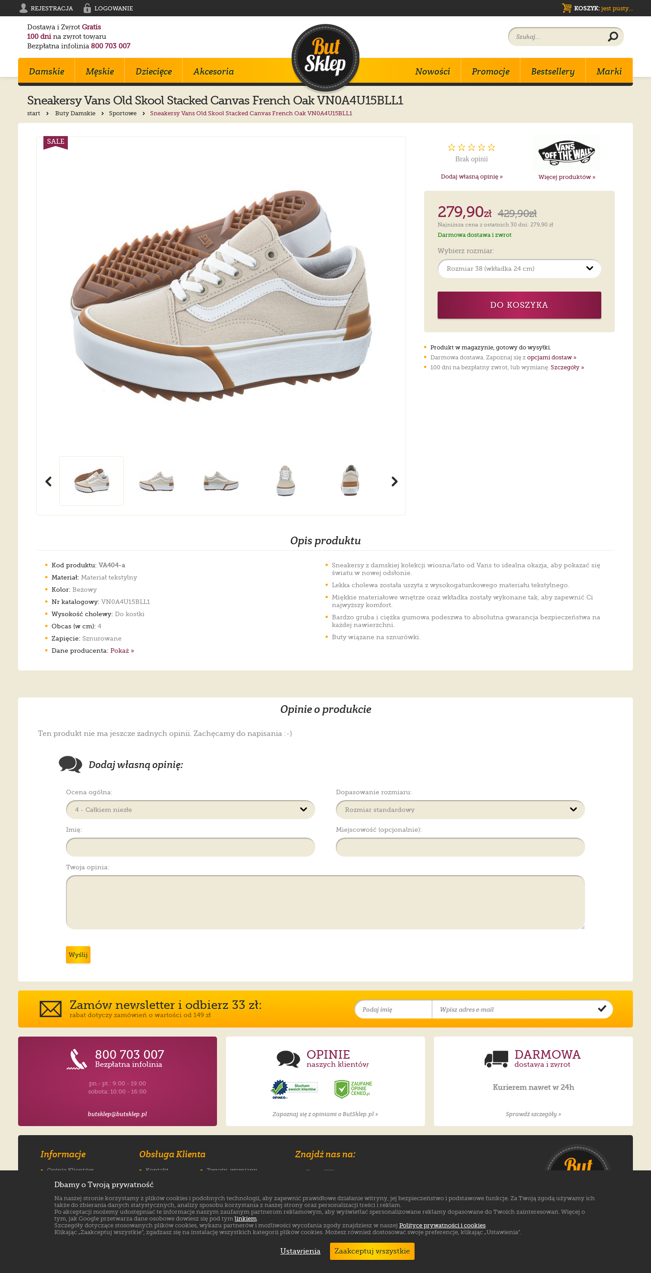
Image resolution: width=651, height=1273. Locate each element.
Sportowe (128, 113)
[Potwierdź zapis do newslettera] (602, 1009)
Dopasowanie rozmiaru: (374, 792)
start (39, 113)
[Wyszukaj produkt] (613, 37)
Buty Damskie (80, 113)
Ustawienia (298, 1251)
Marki (609, 71)
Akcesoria (213, 71)
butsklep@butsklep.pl (117, 1114)
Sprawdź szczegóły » (533, 1114)
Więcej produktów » (566, 177)
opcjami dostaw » (551, 357)
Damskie (46, 71)
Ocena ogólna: (89, 792)
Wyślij (78, 954)
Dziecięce (154, 71)
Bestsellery (553, 71)
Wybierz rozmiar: (466, 251)
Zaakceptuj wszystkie (372, 1251)
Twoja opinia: (87, 867)
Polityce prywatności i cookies (442, 1225)
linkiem (246, 1218)
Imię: (74, 829)
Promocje (490, 71)
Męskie (100, 71)
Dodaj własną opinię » (472, 176)
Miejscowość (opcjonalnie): (379, 829)
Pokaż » (122, 650)
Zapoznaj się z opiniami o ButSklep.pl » (325, 1114)
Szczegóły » (567, 367)
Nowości (432, 71)
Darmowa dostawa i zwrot (475, 234)
